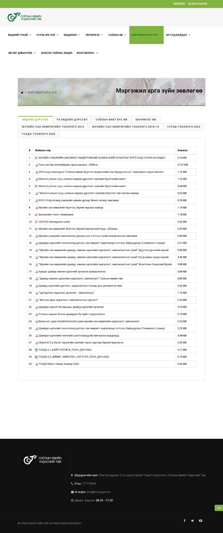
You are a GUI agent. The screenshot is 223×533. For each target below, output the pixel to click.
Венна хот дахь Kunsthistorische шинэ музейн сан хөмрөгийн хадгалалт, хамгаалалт (87, 321)
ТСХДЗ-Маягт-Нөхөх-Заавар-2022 (57, 363)
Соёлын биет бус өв (111, 119)
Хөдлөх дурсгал (35, 119)
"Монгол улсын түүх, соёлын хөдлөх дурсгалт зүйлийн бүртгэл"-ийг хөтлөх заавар (87, 193)
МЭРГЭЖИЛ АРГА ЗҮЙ (146, 34)
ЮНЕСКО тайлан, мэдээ (56, 53)
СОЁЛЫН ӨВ (117, 34)
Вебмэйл (179, 3)
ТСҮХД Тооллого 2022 (183, 126)
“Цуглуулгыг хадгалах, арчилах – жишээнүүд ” (65, 292)
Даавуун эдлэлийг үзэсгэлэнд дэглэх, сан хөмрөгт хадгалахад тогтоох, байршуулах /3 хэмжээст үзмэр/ (100, 328)
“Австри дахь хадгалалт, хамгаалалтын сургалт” (66, 299)
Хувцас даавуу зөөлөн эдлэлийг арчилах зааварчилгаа (70, 271)
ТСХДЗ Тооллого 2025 (38, 133)
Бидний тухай (20, 34)
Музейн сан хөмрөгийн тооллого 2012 (53, 126)
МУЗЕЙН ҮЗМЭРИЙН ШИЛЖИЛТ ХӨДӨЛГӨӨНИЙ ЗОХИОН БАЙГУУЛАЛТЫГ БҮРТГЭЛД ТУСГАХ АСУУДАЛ (100, 157)
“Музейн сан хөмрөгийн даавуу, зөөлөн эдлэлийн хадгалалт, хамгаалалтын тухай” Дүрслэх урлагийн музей (101, 250)
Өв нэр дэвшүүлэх (22, 52)
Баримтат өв (146, 119)
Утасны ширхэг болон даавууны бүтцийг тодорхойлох (70, 314)
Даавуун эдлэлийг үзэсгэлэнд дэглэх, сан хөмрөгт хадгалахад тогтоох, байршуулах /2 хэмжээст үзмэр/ (100, 242)
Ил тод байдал (178, 34)
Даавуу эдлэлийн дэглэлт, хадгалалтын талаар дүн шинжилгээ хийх (78, 285)
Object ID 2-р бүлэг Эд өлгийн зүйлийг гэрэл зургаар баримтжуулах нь (79, 342)
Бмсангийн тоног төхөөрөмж (54, 214)
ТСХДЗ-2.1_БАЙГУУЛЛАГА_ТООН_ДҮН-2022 (63, 349)
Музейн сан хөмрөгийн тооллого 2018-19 (125, 126)
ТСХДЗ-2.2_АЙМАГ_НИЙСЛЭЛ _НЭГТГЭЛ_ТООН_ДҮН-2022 (72, 356)
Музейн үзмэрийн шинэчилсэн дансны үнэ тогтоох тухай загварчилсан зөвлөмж (86, 235)
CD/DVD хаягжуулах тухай (52, 221)
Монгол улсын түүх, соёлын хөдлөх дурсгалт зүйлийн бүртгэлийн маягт (80, 178)
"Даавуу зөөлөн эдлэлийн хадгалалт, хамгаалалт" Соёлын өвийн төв (79, 278)
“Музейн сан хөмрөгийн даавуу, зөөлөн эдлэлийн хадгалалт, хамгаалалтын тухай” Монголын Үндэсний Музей (103, 264)
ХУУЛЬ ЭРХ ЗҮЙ (48, 34)
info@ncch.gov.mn (99, 492)
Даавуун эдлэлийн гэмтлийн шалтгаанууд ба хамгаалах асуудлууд (77, 335)
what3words (88, 52)
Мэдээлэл (72, 34)
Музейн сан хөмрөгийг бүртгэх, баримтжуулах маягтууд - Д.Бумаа (76, 228)
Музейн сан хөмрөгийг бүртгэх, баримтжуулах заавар (69, 207)
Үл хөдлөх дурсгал (71, 119)
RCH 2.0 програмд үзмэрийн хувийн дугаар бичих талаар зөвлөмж (77, 200)
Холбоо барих (197, 3)
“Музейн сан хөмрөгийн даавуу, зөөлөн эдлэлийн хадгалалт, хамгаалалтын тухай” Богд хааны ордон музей (101, 257)
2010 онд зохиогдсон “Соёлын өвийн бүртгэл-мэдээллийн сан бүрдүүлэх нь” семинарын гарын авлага (99, 171)
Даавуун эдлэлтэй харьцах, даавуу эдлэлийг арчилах (69, 306)
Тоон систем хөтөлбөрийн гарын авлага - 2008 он (66, 164)
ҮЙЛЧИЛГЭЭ (94, 34)
